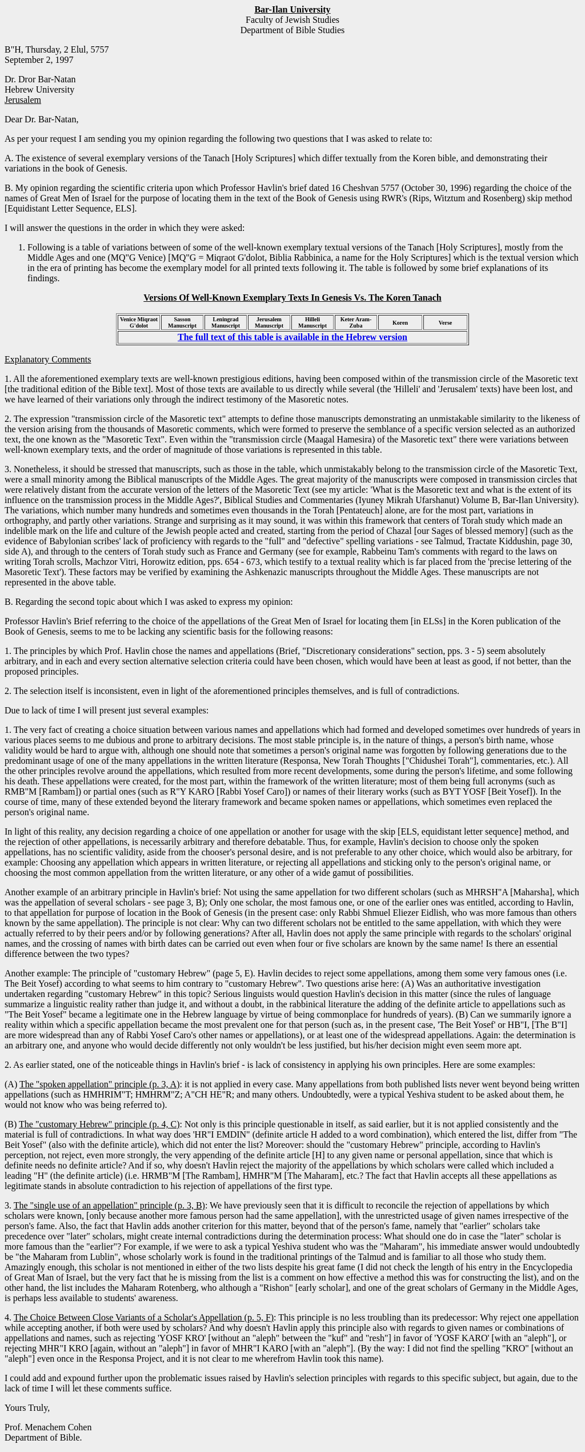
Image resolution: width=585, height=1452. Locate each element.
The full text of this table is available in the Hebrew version (292, 337)
